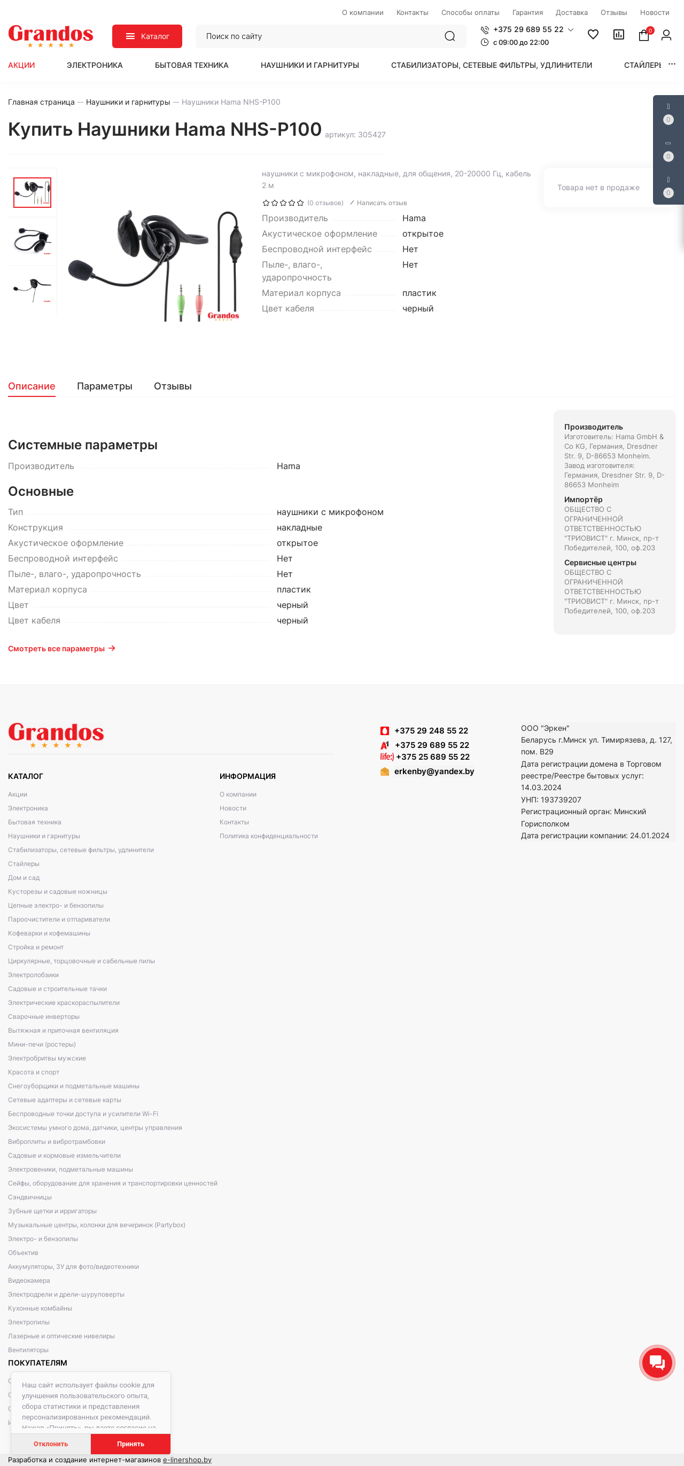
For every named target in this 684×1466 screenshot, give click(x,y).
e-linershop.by (187, 1459)
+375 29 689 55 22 (424, 745)
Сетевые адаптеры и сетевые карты (64, 1100)
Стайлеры (644, 64)
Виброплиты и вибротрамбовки (56, 1141)
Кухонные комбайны (40, 1308)
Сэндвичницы (30, 1197)
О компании (238, 794)
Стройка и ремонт (36, 947)
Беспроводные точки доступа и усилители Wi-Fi (83, 1114)
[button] (527, 29)
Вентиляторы (28, 1350)
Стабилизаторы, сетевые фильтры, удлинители (491, 64)
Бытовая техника (192, 64)
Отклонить (51, 1444)
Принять (130, 1444)
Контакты (234, 822)
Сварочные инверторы (44, 1016)
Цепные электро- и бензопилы (56, 905)
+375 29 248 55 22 (431, 731)
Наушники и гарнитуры (310, 64)
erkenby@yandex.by (434, 771)
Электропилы (29, 1322)
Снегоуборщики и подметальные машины (73, 1086)
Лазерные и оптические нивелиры (61, 1336)
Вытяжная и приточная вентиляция (63, 1030)
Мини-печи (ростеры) (42, 1044)
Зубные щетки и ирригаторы (52, 1211)
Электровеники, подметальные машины (70, 1169)
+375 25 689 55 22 (425, 757)
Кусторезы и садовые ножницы (57, 891)
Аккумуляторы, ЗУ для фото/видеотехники (73, 1266)
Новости (233, 808)
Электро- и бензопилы (43, 1239)
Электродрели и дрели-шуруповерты (66, 1294)
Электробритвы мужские (47, 1058)
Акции (21, 64)
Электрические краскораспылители (64, 1003)
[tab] (37, 386)
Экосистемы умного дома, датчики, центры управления (95, 1128)
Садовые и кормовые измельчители (64, 1155)
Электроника (95, 64)
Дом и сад (24, 878)
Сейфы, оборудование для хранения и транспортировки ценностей (112, 1183)
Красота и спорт (33, 1072)
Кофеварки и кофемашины (49, 933)
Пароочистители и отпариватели (59, 919)
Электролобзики (33, 975)
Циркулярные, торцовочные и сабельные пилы (81, 961)
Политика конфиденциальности (269, 836)
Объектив (23, 1253)
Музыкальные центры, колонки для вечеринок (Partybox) (96, 1225)
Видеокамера (29, 1280)
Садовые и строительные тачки (57, 989)
